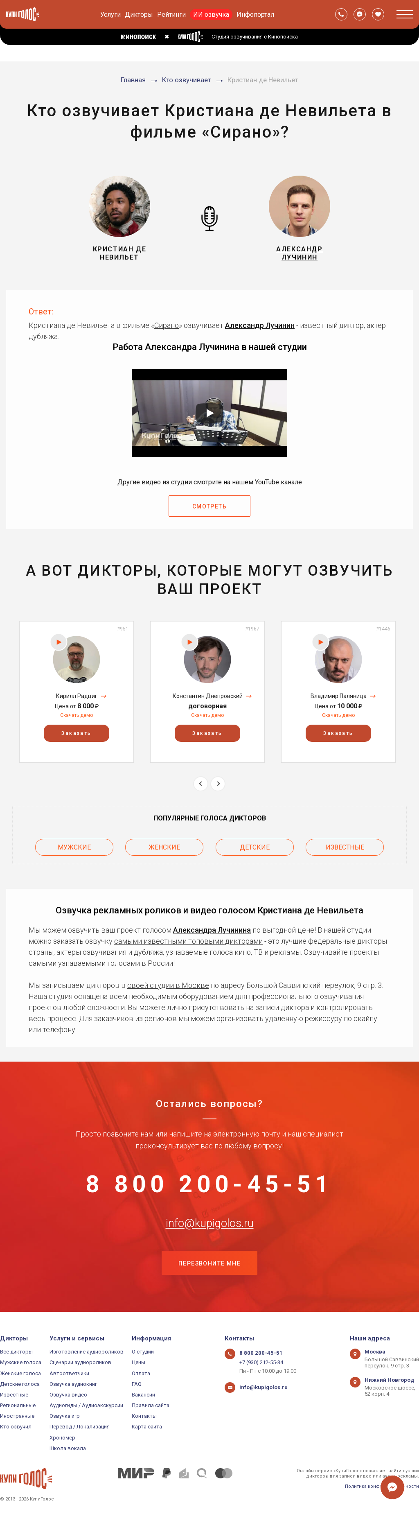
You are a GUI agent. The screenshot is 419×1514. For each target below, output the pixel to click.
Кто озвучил (16, 1427)
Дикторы (139, 14)
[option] (76, 691)
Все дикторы (16, 1352)
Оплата (141, 1373)
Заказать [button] (76, 733)
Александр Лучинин (260, 325)
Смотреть (209, 506)
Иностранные (17, 1416)
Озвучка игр (65, 1416)
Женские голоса (20, 1373)
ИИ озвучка (211, 14)
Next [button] (217, 783)
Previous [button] (200, 783)
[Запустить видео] (209, 413)
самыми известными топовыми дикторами (188, 940)
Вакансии (143, 1395)
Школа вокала (68, 1448)
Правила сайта (150, 1405)
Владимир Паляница (339, 696)
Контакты (144, 1416)
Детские (255, 847)
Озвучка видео (68, 1395)
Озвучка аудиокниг (73, 1384)
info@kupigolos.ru (209, 1224)
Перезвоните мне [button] (209, 1265)
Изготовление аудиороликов (87, 1352)
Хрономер (62, 1438)
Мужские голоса (20, 1363)
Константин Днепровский (208, 696)
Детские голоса (20, 1384)
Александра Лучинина (212, 929)
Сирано (166, 325)
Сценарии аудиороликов (80, 1363)
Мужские (74, 847)
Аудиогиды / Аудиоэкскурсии (86, 1405)
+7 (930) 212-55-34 (261, 1363)
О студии (143, 1352)
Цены (138, 1363)
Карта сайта (147, 1427)
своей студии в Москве (168, 984)
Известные (345, 847)
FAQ (137, 1384)
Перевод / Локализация (80, 1427)
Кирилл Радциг (76, 696)
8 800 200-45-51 (209, 1184)
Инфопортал (255, 14)
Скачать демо (76, 715)
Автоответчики (69, 1373)
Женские (164, 847)
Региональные (18, 1405)
